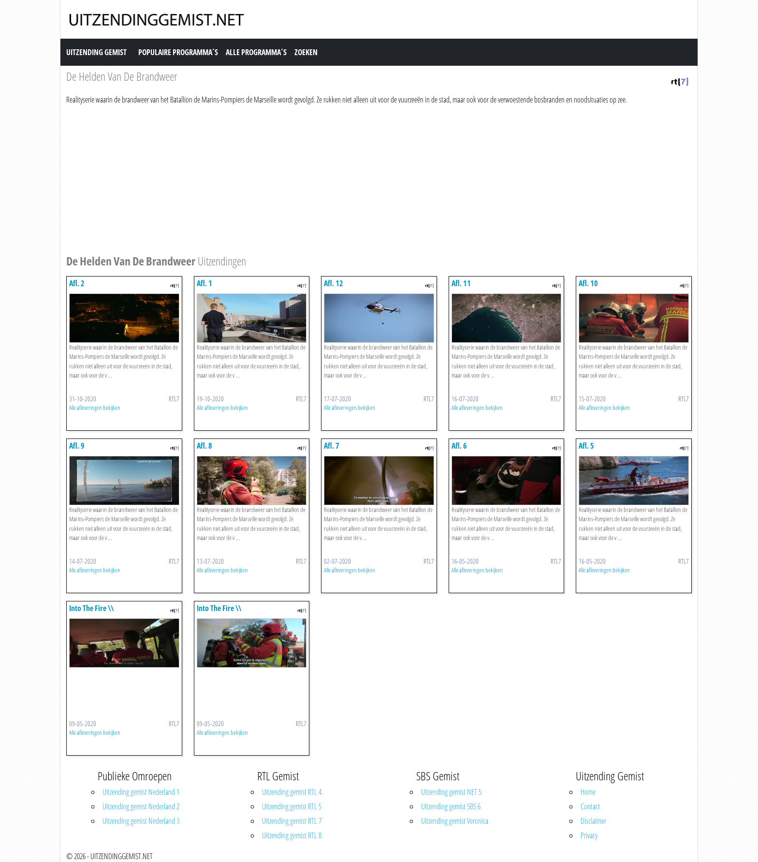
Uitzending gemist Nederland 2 (140, 806)
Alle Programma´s (256, 52)
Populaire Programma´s (178, 52)
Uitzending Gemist (96, 52)
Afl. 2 (77, 283)
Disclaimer (593, 821)
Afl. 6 (459, 445)
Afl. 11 (461, 283)
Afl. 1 (204, 283)
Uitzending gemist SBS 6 (451, 806)
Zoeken (306, 52)
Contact (590, 806)
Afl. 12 (333, 283)
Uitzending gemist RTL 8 (291, 835)
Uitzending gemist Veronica (454, 821)
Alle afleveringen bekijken (94, 407)
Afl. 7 (331, 445)
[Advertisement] (356, 178)
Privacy (589, 835)
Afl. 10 (588, 283)
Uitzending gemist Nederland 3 (140, 821)
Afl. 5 (586, 445)
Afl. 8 (204, 445)
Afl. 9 (77, 445)
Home (588, 792)
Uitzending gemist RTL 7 (291, 821)
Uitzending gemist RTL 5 (291, 806)
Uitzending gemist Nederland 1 (140, 792)
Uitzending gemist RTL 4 (291, 792)
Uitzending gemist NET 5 (451, 792)
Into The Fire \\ (91, 608)
